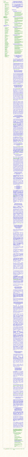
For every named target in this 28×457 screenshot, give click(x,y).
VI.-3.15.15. (15, 49)
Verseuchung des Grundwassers (6, 32)
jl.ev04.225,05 (18, 83)
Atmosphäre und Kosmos (17, 436)
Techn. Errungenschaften (6, 23)
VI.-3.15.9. (15, 32)
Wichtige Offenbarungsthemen (7, 11)
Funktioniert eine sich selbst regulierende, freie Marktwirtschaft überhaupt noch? (18, 28)
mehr (5, 6)
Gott (13, 99)
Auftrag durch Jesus (7, 7)
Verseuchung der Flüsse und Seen (6, 30)
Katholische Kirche (7, 27)
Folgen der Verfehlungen (6, 53)
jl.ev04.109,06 (20, 142)
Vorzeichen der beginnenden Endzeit (7, 45)
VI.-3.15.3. (15, 17)
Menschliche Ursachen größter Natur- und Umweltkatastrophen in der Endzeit (17, 432)
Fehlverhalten (21, 4)
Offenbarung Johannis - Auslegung (6, 49)
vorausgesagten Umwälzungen (20, 146)
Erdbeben (15, 435)
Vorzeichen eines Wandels (16, 158)
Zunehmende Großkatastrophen (7, 28)
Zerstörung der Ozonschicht (6, 39)
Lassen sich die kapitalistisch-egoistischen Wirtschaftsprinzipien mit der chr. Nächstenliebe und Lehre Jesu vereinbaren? (18, 21)
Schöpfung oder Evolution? (6, 14)
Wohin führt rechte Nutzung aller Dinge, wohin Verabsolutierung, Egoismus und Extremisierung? (18, 15)
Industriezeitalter (6, 52)
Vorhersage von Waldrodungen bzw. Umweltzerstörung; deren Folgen (18, 437)
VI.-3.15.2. (15, 14)
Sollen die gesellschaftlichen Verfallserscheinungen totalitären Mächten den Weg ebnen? (18, 40)
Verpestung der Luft (7, 29)
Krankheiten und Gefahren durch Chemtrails (18, 441)
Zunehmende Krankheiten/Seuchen (7, 35)
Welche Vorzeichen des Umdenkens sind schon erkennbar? (18, 25)
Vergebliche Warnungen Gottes (7, 56)
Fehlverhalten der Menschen (6, 51)
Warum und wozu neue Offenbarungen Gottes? (7, 4)
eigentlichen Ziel (16, 61)
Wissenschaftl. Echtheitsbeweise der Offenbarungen (6, 17)
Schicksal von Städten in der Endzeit (18, 443)
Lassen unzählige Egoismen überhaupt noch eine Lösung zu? (18, 50)
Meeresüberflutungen (16, 434)
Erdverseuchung (16, 438)
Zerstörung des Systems (16, 279)
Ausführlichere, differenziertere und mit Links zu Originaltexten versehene (18, 430)
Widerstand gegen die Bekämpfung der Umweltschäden (7, 44)
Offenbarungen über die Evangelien (7, 10)
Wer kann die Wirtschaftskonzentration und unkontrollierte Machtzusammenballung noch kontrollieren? (18, 31)
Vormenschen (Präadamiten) (6, 22)
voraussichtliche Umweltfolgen (17, 442)
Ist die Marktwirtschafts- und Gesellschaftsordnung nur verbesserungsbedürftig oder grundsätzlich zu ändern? (18, 48)
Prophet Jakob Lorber (6, 2)
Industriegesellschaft (18, 88)
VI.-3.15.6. (15, 25)
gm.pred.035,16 (17, 153)
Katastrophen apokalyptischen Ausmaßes (6, 47)
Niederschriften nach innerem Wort (7, 8)
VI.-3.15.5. (15, 23)
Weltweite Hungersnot (6, 40)
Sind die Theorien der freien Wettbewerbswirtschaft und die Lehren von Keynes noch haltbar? (18, 33)
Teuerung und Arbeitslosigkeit (6, 42)
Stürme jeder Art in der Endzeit (17, 433)
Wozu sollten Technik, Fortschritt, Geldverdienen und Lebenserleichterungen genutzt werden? (18, 13)
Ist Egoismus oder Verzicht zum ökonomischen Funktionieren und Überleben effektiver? (18, 45)
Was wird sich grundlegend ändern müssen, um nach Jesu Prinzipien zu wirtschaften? (18, 24)
